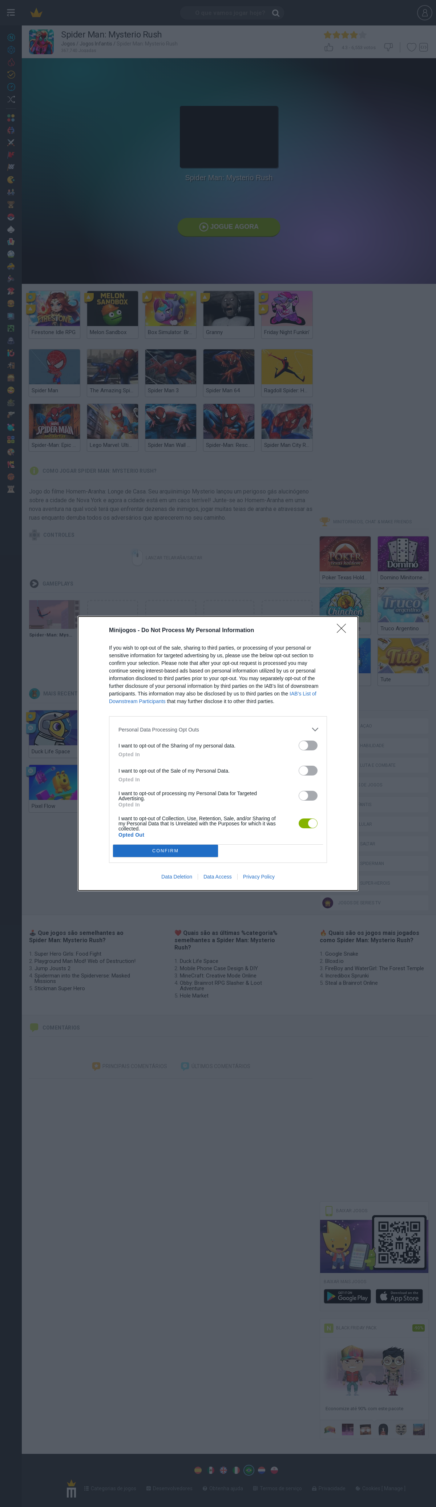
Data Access (217, 877)
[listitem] (218, 729)
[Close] (344, 631)
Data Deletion (176, 877)
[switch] (308, 745)
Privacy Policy (259, 877)
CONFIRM (165, 851)
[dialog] (218, 753)
